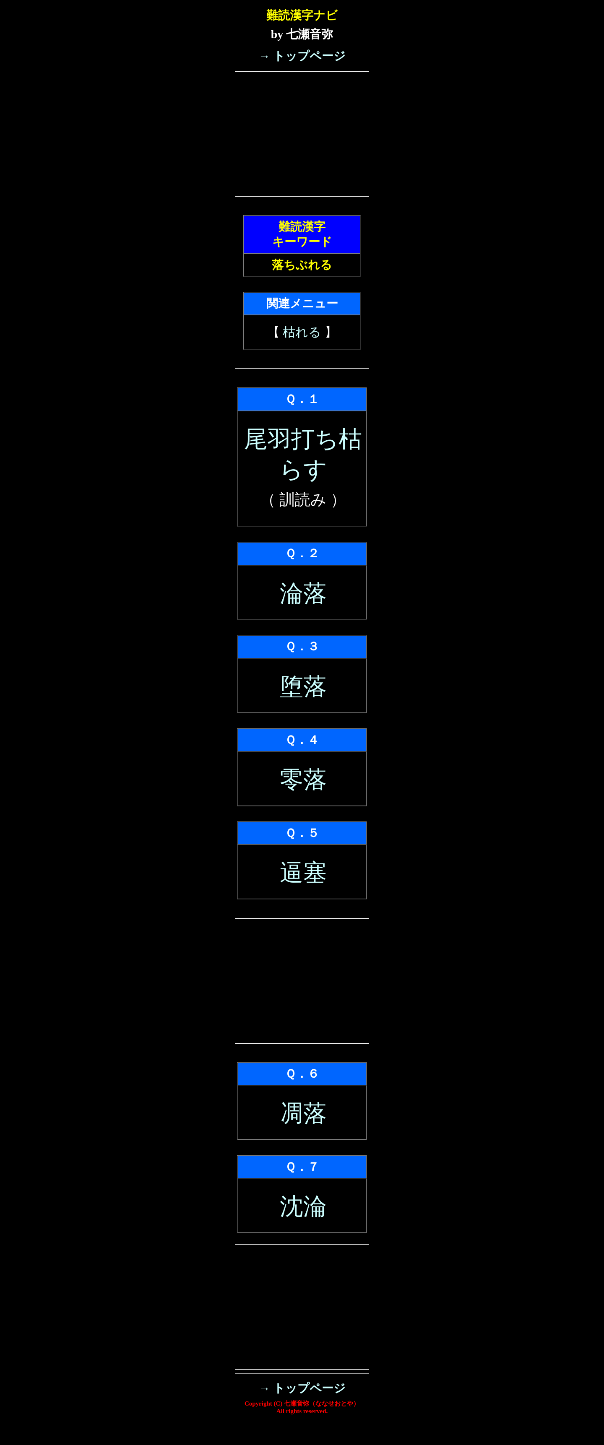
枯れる (302, 332)
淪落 (303, 593)
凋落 (303, 1113)
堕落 (303, 686)
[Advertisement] (302, 133)
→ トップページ (302, 55)
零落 (303, 780)
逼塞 (303, 873)
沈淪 (303, 1206)
